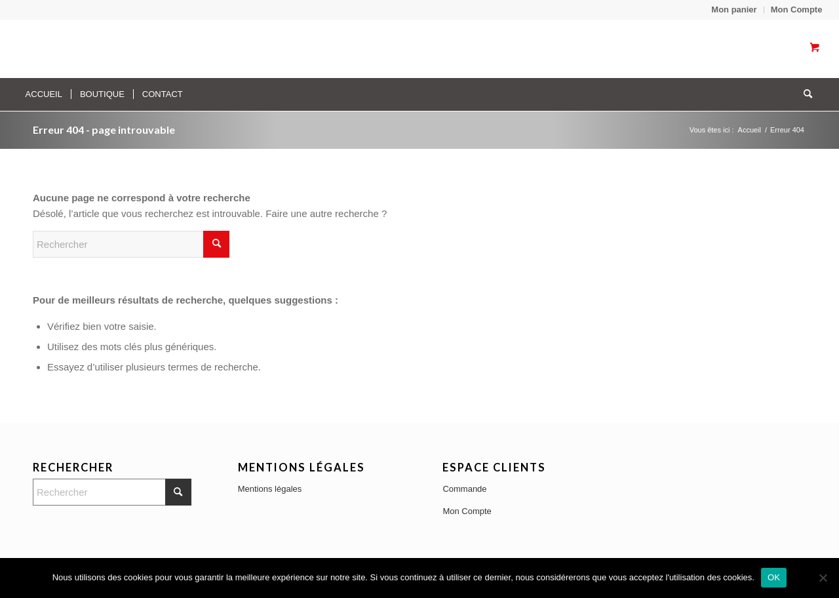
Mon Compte (797, 9)
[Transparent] (142, 48)
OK (774, 577)
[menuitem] (734, 10)
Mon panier (733, 9)
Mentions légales (270, 489)
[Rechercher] (803, 94)
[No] (822, 577)
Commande (464, 489)
